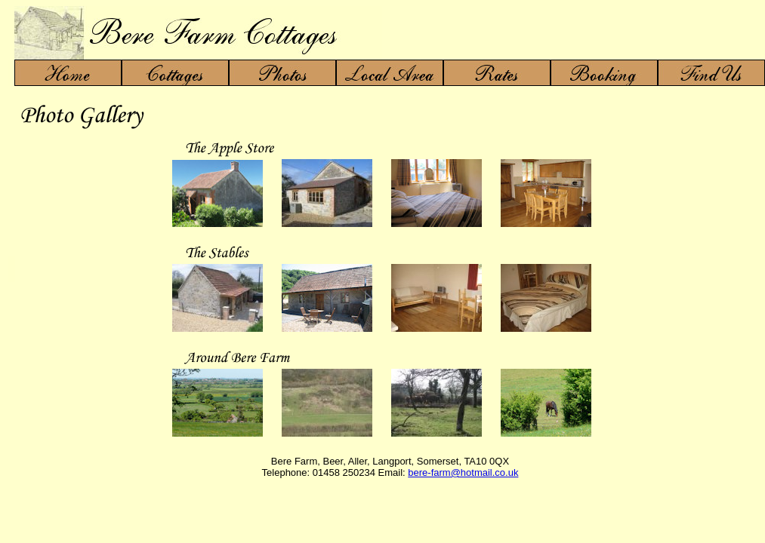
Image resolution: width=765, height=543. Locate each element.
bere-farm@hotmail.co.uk (463, 472)
